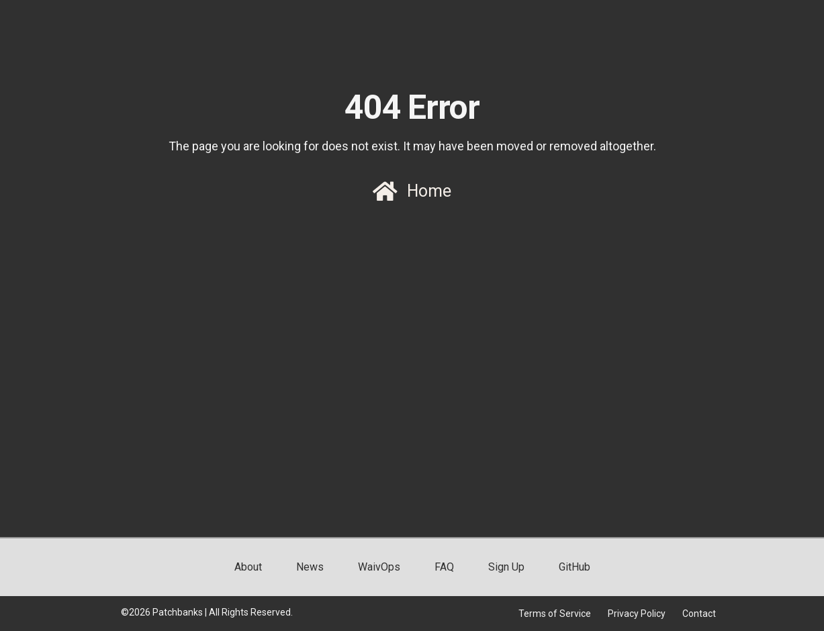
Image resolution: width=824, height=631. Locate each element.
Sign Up (506, 567)
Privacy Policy (637, 613)
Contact (699, 613)
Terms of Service (554, 613)
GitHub (574, 567)
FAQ (444, 567)
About (248, 567)
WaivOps (379, 567)
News (310, 567)
